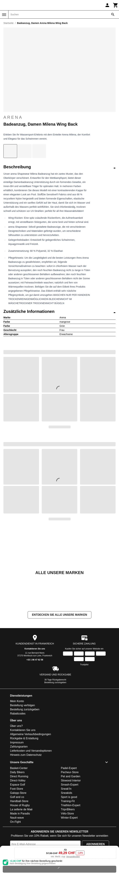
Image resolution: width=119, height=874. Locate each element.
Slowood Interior (71, 780)
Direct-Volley (18, 780)
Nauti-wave (17, 817)
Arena (13, 117)
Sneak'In (66, 788)
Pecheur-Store (70, 772)
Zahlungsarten (19, 746)
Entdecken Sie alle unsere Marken (59, 614)
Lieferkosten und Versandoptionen (31, 750)
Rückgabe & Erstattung (24, 738)
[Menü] (4, 14)
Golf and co (17, 797)
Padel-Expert (69, 768)
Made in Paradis (20, 813)
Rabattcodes (18, 713)
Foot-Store (16, 788)
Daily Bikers (17, 772)
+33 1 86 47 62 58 (34, 660)
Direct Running (19, 776)
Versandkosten (73, 856)
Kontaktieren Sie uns (35, 649)
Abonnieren (95, 844)
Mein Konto (17, 701)
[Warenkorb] (115, 5)
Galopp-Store (18, 792)
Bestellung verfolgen (22, 705)
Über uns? (16, 725)
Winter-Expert (69, 817)
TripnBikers (68, 809)
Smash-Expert (69, 784)
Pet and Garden (70, 776)
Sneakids (66, 792)
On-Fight (15, 821)
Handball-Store (19, 801)
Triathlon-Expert (70, 805)
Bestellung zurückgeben (55, 682)
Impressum (17, 742)
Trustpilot (84, 664)
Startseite (8, 23)
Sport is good (69, 797)
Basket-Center (19, 768)
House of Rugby (20, 805)
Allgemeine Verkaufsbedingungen (30, 734)
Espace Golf (17, 784)
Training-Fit (68, 801)
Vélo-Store (67, 813)
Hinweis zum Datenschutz (26, 754)
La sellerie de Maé (21, 809)
